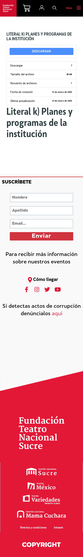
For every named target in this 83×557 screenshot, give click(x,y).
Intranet (58, 527)
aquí (57, 314)
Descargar (41, 51)
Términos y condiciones (33, 527)
